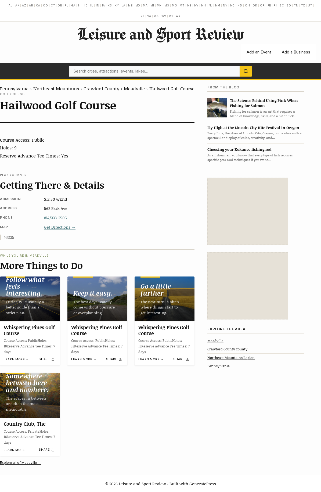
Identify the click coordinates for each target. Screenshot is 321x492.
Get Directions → (59, 227)
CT (53, 5)
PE (269, 5)
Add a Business (296, 52)
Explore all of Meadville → (20, 463)
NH (203, 5)
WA (156, 15)
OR (262, 5)
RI (275, 5)
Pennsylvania (14, 88)
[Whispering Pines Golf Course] (30, 298)
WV (164, 15)
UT (310, 5)
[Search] (246, 71)
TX (303, 5)
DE (60, 5)
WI (171, 15)
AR (31, 5)
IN (97, 5)
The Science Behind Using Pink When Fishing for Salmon (264, 103)
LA (123, 5)
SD (289, 5)
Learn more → (16, 359)
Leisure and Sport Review (160, 33)
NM (217, 5)
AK (17, 5)
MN (159, 5)
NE (189, 5)
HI (80, 5)
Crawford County (101, 88)
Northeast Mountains (56, 88)
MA (145, 5)
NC (232, 5)
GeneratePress (202, 484)
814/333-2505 (55, 218)
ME (130, 5)
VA (149, 15)
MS (166, 5)
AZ (24, 5)
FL (66, 5)
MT (182, 5)
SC (282, 5)
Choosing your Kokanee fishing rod (239, 149)
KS (110, 5)
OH (247, 5)
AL (11, 5)
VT (142, 15)
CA (38, 5)
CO (45, 5)
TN (296, 5)
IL (91, 5)
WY (178, 15)
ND (239, 5)
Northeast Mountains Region (231, 357)
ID (86, 5)
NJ (211, 5)
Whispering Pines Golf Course (29, 330)
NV (196, 5)
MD (137, 5)
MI (152, 5)
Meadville (134, 88)
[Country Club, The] (30, 395)
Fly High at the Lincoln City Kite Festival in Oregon (253, 127)
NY (225, 5)
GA (73, 5)
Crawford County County (227, 349)
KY (117, 5)
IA (103, 5)
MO (174, 5)
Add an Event (259, 52)
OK (255, 5)
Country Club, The (24, 423)
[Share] (47, 359)
